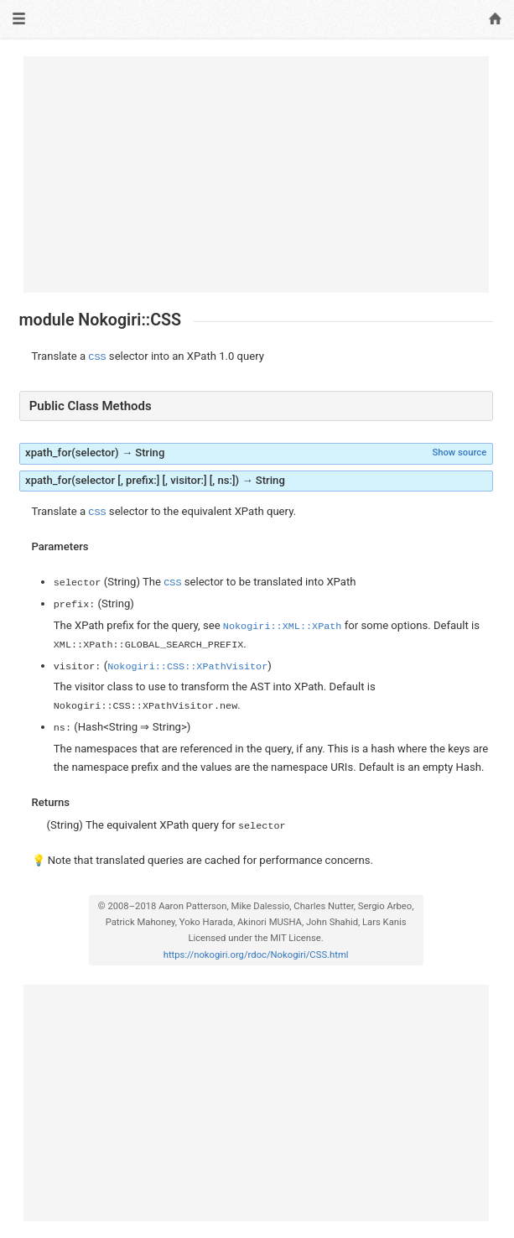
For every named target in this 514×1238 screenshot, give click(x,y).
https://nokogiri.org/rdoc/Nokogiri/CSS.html (256, 954)
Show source (459, 452)
